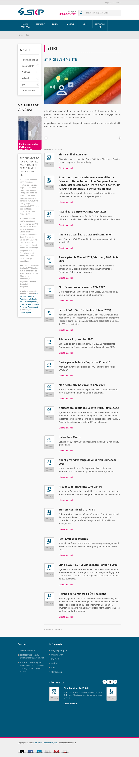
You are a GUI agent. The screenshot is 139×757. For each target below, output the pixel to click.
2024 (49, 244)
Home (20, 35)
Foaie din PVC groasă (29, 307)
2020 (49, 417)
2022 (49, 267)
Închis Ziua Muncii (70, 437)
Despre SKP (40, 24)
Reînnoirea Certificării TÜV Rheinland (82, 594)
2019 (49, 496)
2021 (49, 349)
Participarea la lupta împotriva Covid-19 (84, 362)
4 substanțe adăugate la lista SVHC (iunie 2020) (89, 408)
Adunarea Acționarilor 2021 (76, 339)
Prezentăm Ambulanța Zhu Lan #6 (80, 486)
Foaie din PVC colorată (29, 304)
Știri (85, 24)
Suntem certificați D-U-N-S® (77, 509)
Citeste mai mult (66, 168)
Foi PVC (55, 24)
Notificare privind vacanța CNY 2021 (82, 385)
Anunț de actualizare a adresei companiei (85, 234)
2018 (49, 603)
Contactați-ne (100, 25)
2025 (49, 164)
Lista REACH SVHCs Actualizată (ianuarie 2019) (88, 564)
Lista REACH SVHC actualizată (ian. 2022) (85, 310)
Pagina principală (25, 25)
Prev (25, 108)
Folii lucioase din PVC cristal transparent (28, 147)
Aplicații (70, 24)
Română (116, 3)
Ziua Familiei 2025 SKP (73, 154)
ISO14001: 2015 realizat (73, 538)
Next (20, 108)
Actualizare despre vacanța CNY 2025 (82, 211)
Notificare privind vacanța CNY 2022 (82, 287)
